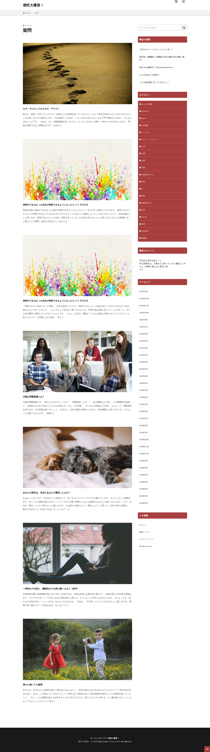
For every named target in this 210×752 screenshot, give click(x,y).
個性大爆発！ (33, 5)
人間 (144, 157)
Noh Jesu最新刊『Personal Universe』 (156, 67)
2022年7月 (144, 338)
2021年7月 (144, 368)
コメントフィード (147, 562)
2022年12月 (144, 308)
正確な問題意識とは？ (40, 396)
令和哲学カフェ (149, 179)
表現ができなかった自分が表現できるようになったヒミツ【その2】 (77, 204)
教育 (144, 201)
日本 (144, 216)
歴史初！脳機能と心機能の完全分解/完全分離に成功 (161, 58)
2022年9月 (144, 330)
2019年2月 (144, 442)
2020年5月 (144, 397)
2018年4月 (144, 517)
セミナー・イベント (151, 142)
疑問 (36, 13)
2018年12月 (144, 457)
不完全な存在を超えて (149, 269)
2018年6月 (144, 502)
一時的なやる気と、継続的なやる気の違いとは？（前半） (68, 588)
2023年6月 (144, 300)
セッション (147, 134)
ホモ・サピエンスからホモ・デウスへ (53, 108)
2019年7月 (144, 405)
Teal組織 (146, 127)
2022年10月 (144, 323)
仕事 (144, 164)
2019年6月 (144, 412)
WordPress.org (146, 570)
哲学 (144, 186)
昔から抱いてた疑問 (39, 684)
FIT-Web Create (100, 741)
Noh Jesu (146, 112)
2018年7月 (144, 495)
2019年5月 (144, 420)
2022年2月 (144, 353)
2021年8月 (144, 360)
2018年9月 (144, 480)
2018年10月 (144, 472)
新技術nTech (147, 209)
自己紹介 (146, 239)
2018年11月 (144, 465)
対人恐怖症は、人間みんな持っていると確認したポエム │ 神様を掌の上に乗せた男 (162, 273)
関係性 (145, 246)
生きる (145, 224)
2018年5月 (144, 510)
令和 (144, 172)
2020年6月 (144, 390)
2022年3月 (144, 345)
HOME (28, 13)
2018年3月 (144, 525)
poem (144, 119)
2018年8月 (144, 487)
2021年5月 (144, 382)
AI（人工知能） (149, 104)
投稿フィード (145, 555)
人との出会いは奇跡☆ (149, 75)
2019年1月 (144, 450)
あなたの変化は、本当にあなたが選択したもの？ (62, 492)
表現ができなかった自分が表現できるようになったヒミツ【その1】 (77, 300)
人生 (144, 149)
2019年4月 (144, 427)
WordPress (127, 741)
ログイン (143, 547)
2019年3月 (144, 435)
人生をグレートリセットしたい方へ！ (156, 49)
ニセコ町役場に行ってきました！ (154, 82)
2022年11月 (144, 315)
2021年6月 (144, 375)
